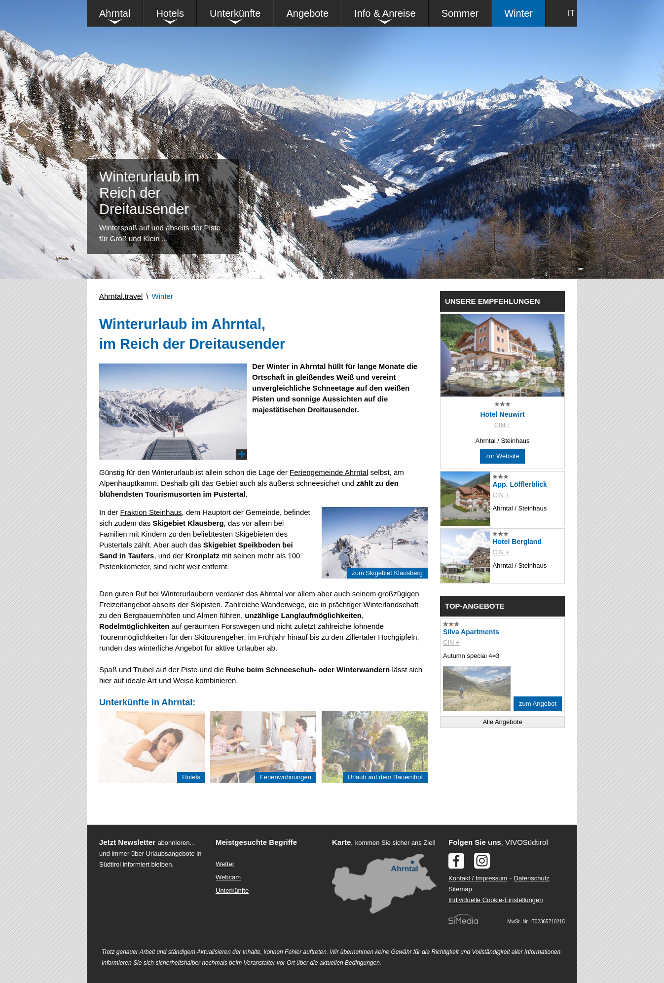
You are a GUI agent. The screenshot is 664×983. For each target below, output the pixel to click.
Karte (341, 842)
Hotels (170, 13)
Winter (518, 13)
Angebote (307, 13)
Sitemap (460, 889)
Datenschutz (532, 878)
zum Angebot (537, 703)
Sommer (460, 13)
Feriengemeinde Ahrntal (329, 472)
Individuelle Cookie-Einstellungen (495, 900)
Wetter (225, 864)
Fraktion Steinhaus (151, 512)
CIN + (502, 425)
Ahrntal (114, 13)
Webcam (228, 877)
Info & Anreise (385, 13)
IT (571, 13)
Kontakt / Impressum (477, 878)
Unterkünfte (235, 13)
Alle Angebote (502, 722)
